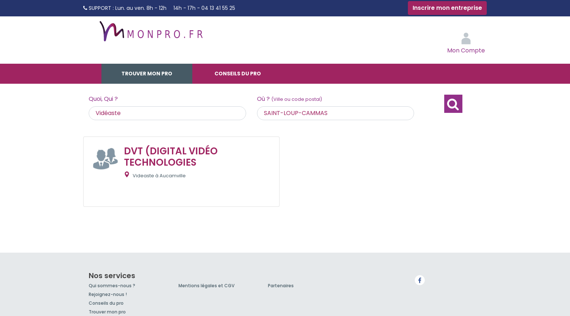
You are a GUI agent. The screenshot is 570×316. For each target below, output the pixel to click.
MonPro (150, 34)
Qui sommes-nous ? (112, 286)
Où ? (289, 99)
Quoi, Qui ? (103, 99)
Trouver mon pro (146, 73)
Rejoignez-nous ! (108, 294)
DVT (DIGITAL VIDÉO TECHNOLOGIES (171, 157)
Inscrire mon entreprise (447, 8)
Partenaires (281, 286)
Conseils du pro (237, 73)
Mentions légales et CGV (206, 286)
